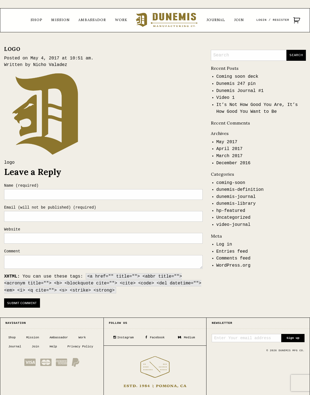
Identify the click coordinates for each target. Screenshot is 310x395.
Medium (186, 337)
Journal (215, 20)
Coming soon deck (237, 76)
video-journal (233, 224)
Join (239, 20)
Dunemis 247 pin (236, 83)
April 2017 (229, 148)
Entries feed (232, 251)
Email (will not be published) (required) (50, 207)
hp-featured (230, 210)
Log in (224, 244)
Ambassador (92, 20)
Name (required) (21, 185)
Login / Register (272, 20)
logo (9, 162)
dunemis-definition (240, 189)
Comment (12, 251)
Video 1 (225, 97)
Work (121, 20)
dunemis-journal (236, 196)
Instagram (123, 337)
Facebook (155, 337)
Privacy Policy (80, 346)
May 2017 (226, 142)
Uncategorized (233, 217)
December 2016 (233, 163)
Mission (60, 20)
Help (53, 346)
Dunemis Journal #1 (240, 90)
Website (12, 229)
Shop (36, 20)
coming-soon (230, 182)
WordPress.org (233, 265)
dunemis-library (236, 203)
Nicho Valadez (50, 64)
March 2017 (229, 156)
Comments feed (233, 258)
